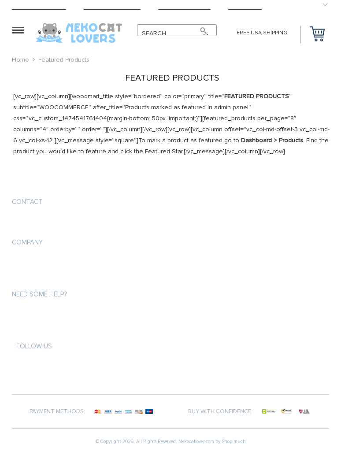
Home (20, 59)
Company (27, 242)
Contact (27, 202)
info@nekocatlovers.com (51, 222)
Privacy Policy (32, 278)
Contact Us (245, 7)
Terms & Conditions (112, 7)
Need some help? (39, 294)
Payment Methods (184, 7)
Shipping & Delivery (39, 7)
